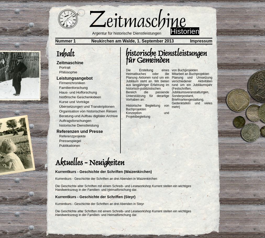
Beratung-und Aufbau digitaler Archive (88, 116)
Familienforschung (73, 88)
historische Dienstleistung (79, 125)
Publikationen (69, 146)
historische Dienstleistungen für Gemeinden (166, 56)
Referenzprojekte (72, 136)
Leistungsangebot (75, 78)
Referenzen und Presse (80, 131)
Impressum (201, 41)
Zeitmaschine (70, 63)
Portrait (64, 67)
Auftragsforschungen (75, 121)
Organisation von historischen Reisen (88, 111)
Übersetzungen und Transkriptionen (86, 107)
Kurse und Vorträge (74, 102)
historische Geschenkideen (80, 97)
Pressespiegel (70, 141)
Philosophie (68, 72)
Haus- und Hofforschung (78, 92)
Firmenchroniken (72, 83)
